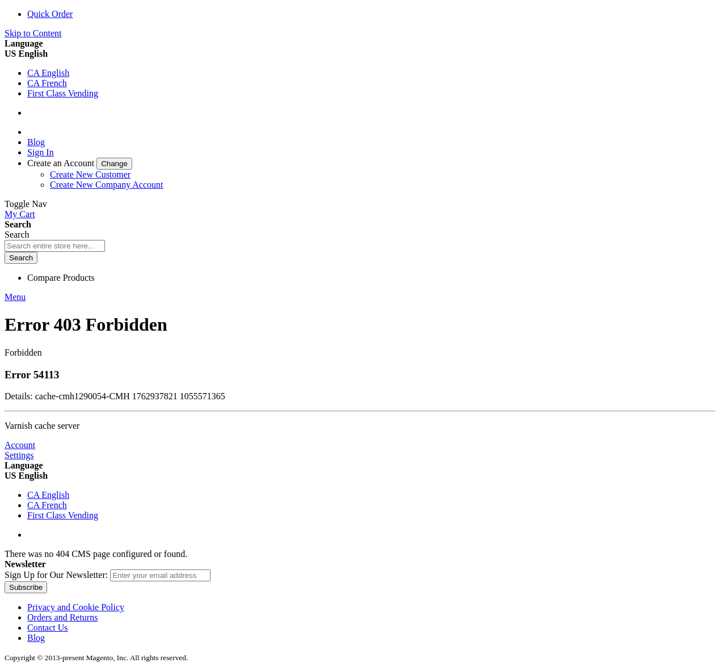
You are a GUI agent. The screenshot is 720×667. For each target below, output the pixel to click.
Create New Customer (90, 174)
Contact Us (47, 627)
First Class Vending (62, 93)
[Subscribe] (26, 587)
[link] (79, 163)
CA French (47, 83)
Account (20, 445)
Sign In (40, 152)
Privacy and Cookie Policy (75, 607)
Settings (19, 455)
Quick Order (50, 14)
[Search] (21, 258)
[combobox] (55, 246)
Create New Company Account (106, 184)
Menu (15, 297)
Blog (36, 142)
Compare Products (61, 277)
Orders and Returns (62, 617)
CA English (48, 73)
